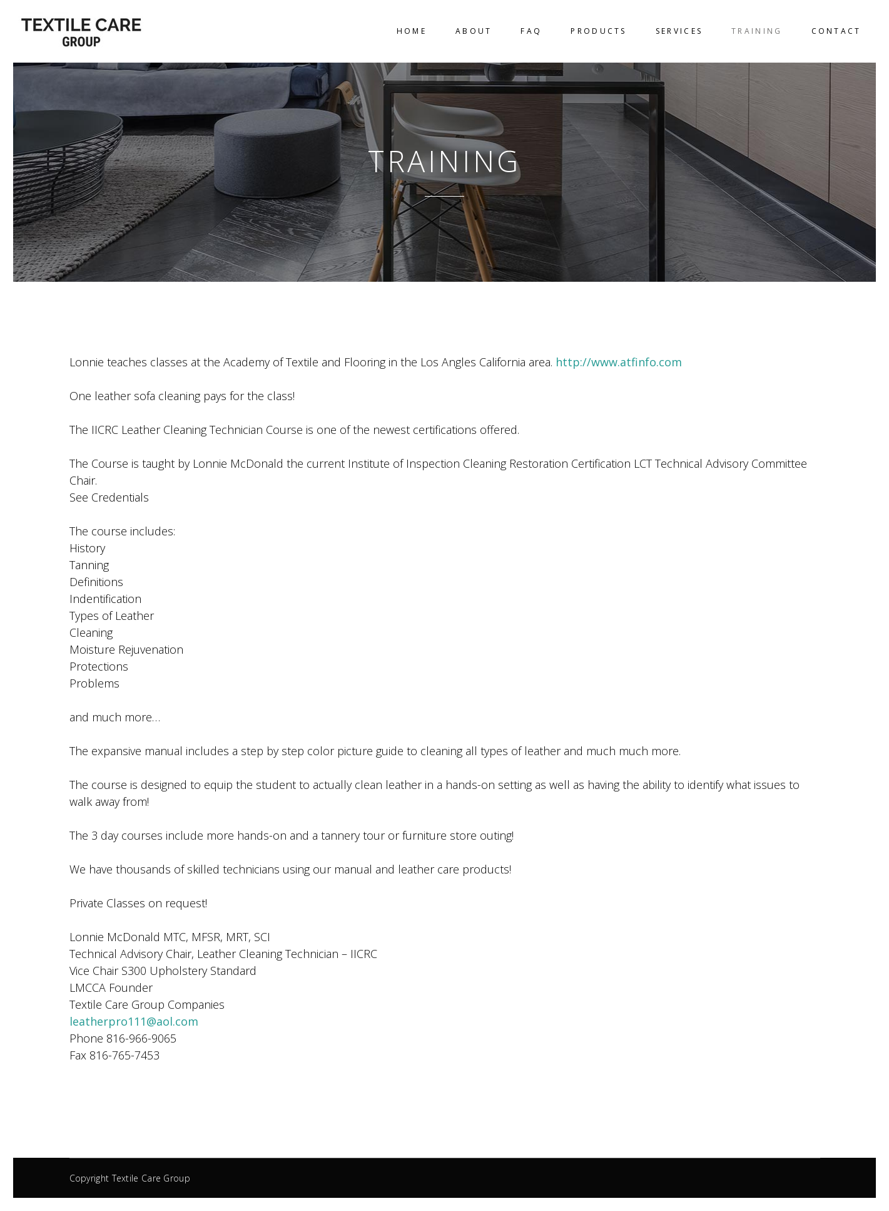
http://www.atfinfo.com (619, 361)
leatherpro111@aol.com (133, 1021)
